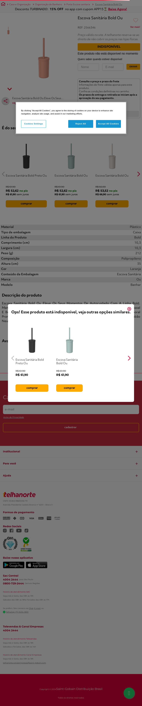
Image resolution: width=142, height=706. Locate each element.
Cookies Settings (33, 124)
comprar (32, 387)
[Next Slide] (129, 358)
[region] (71, 118)
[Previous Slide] (12, 358)
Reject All (80, 124)
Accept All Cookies (108, 124)
